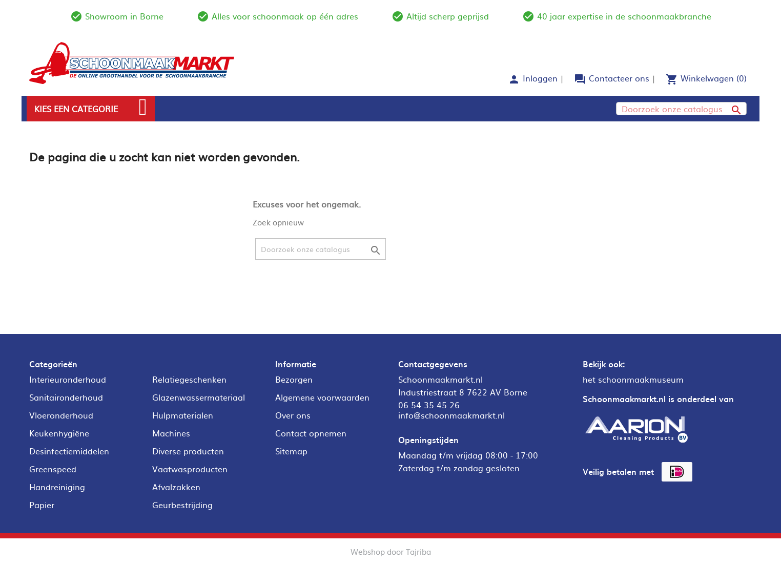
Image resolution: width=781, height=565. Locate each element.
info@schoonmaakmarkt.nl (451, 415)
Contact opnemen (310, 433)
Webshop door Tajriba (391, 551)
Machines (171, 433)
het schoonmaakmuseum (633, 379)
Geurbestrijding (182, 504)
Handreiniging (57, 486)
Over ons (293, 415)
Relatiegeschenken (189, 379)
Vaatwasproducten (190, 469)
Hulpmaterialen (182, 415)
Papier (41, 504)
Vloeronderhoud (61, 415)
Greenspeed (52, 469)
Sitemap (291, 451)
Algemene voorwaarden (322, 397)
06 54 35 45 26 (429, 405)
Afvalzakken (176, 486)
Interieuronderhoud (67, 379)
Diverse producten (188, 451)
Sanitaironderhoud (66, 397)
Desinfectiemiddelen (69, 451)
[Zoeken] (681, 108)
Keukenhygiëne (59, 433)
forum (580, 79)
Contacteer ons (619, 78)
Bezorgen (294, 379)
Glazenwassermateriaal (198, 397)
